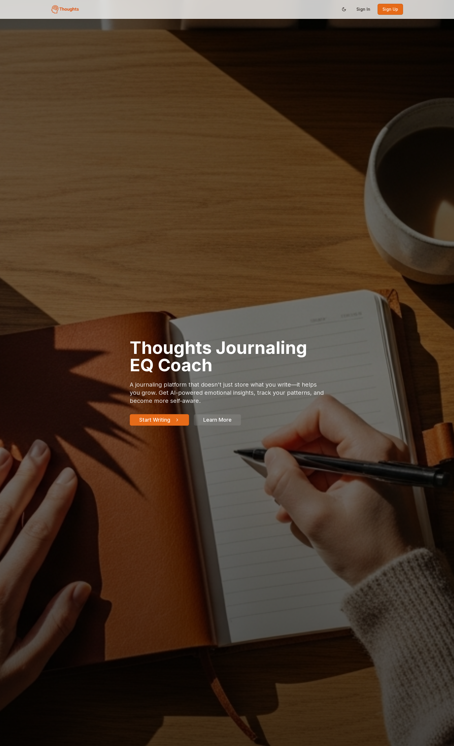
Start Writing (159, 420)
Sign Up (390, 9)
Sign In (363, 9)
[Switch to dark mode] (344, 9)
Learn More (217, 420)
